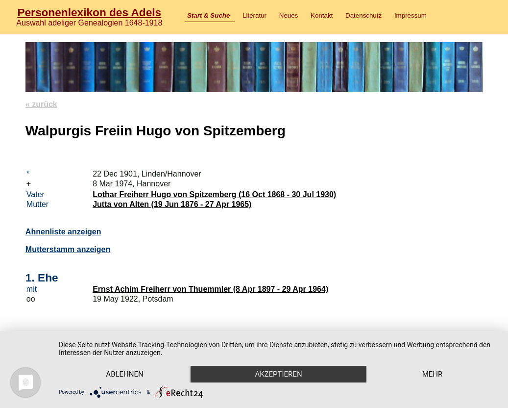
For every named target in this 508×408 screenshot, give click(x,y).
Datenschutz (363, 15)
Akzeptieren (278, 374)
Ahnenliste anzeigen (63, 232)
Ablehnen (124, 374)
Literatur (254, 15)
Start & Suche (208, 15)
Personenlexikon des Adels (89, 12)
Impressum (410, 15)
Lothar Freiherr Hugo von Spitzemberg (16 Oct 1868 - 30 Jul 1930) (214, 194)
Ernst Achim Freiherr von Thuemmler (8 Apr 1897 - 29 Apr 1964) (210, 289)
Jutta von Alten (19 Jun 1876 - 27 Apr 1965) (172, 204)
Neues (288, 15)
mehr (432, 374)
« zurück (41, 104)
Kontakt (322, 15)
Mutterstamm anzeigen (67, 249)
